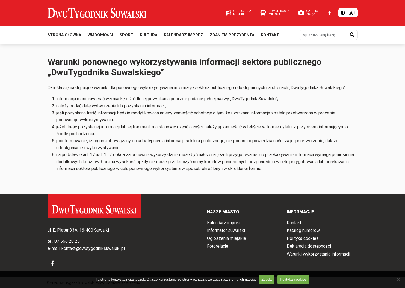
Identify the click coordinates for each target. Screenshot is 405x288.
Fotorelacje (217, 246)
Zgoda (266, 279)
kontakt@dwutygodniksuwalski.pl (93, 248)
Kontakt (270, 35)
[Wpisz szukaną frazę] (323, 35)
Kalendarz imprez (183, 35)
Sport (126, 35)
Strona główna (64, 35)
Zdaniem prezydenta (232, 35)
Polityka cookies (303, 238)
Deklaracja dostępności (309, 246)
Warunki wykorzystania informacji (318, 254)
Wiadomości (100, 35)
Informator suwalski (226, 230)
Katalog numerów (303, 230)
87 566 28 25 (67, 241)
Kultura (148, 35)
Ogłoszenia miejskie (226, 238)
